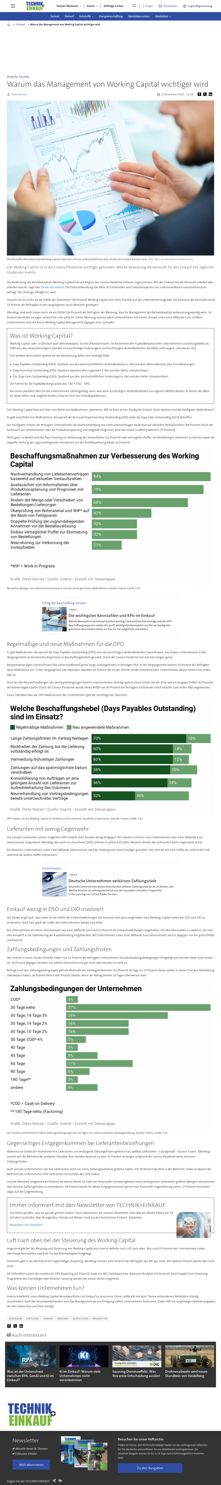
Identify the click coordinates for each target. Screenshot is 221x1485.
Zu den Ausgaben (150, 1468)
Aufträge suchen (113, 6)
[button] (207, 1363)
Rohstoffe (85, 16)
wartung (62, 1318)
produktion (100, 1318)
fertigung (32, 1318)
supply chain (80, 1318)
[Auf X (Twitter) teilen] (205, 94)
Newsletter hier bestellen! (26, 1225)
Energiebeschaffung (111, 16)
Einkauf (69, 16)
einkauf (48, 1318)
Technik (54, 16)
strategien (15, 1318)
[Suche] (134, 6)
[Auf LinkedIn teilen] (211, 94)
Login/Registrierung (200, 6)
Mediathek (161, 16)
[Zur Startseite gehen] (35, 6)
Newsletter (171, 6)
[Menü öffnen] (13, 6)
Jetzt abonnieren (31, 1464)
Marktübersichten (139, 16)
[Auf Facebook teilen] (200, 94)
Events (91, 6)
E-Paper (148, 6)
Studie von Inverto (52, 287)
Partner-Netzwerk (67, 6)
